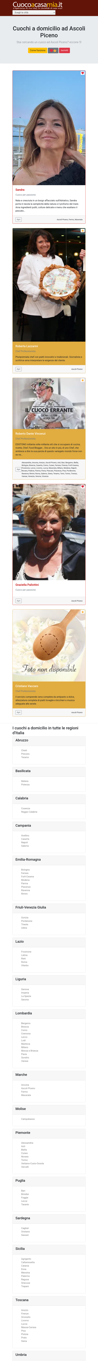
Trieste (24, 924)
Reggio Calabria (29, 812)
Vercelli (25, 1167)
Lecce (24, 1201)
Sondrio (25, 1057)
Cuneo (24, 1153)
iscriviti (64, 50)
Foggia (24, 1197)
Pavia (24, 1054)
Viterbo (25, 965)
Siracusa (25, 1283)
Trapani (25, 1286)
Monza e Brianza (29, 1050)
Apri (18, 219)
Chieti (24, 750)
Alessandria (27, 1143)
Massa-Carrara (28, 1327)
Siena (24, 1341)
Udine (24, 928)
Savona (25, 999)
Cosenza (25, 808)
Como (24, 1030)
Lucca (24, 1324)
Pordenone (26, 921)
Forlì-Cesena (27, 876)
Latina (24, 955)
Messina (25, 1272)
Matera (24, 781)
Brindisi (25, 1194)
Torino (24, 1160)
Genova (25, 989)
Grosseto (26, 1317)
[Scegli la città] (33, 12)
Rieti (23, 958)
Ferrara (24, 873)
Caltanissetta (28, 1262)
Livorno (25, 1320)
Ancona (25, 1085)
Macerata (26, 1095)
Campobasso (28, 1119)
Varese (24, 1061)
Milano (24, 1047)
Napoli (24, 842)
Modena (25, 880)
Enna (23, 1269)
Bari (23, 1190)
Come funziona (37, 50)
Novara (25, 1156)
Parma (24, 883)
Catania (25, 1265)
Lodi (23, 1040)
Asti (23, 1146)
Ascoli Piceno (28, 1088)
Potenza (25, 784)
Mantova (25, 1044)
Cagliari (25, 1228)
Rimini (24, 893)
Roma (24, 962)
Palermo (25, 1276)
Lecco (24, 1037)
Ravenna (25, 890)
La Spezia (26, 996)
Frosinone (26, 951)
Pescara (25, 754)
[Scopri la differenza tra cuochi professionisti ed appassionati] (53, 50)
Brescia (25, 1026)
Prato (24, 1337)
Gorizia (24, 917)
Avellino (25, 835)
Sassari (25, 1235)
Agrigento (26, 1259)
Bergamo (26, 1023)
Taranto (25, 1204)
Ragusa (25, 1279)
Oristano (25, 1231)
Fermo (24, 1091)
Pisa (23, 1330)
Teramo (25, 757)
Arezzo (24, 1310)
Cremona (26, 1033)
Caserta (25, 839)
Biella (24, 1149)
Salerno (25, 846)
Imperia (25, 992)
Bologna (25, 869)
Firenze (25, 1313)
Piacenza (26, 887)
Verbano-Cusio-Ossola (32, 1163)
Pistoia (24, 1334)
